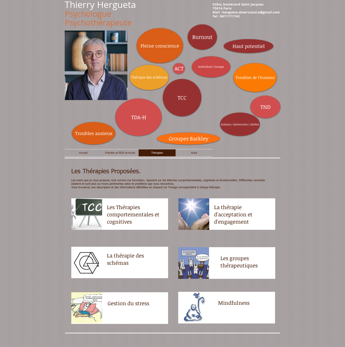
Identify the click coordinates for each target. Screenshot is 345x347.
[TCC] (182, 97)
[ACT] (179, 68)
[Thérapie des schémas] (149, 77)
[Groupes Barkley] (188, 138)
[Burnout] (202, 37)
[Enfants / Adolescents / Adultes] (240, 124)
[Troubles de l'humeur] (255, 77)
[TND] (265, 107)
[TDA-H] (138, 117)
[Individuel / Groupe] (211, 66)
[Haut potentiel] (248, 46)
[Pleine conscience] (160, 45)
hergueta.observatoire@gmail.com (251, 12)
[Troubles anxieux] (93, 133)
